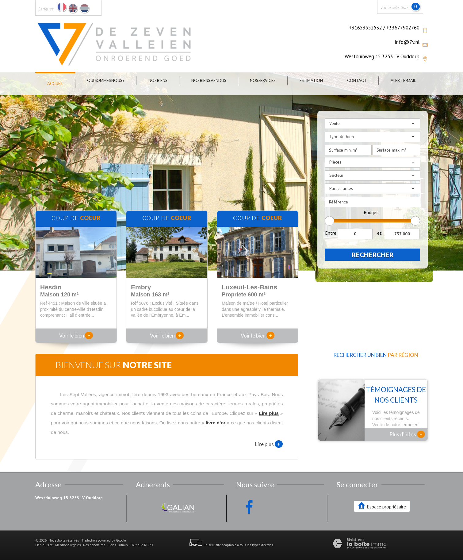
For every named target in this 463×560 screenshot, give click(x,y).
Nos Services (262, 80)
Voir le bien (76, 335)
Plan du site (44, 545)
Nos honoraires (94, 545)
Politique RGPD (141, 545)
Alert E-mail (403, 80)
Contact (357, 80)
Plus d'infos (407, 434)
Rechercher (373, 254)
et (379, 233)
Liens (112, 545)
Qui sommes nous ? (105, 80)
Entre (330, 233)
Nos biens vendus (208, 80)
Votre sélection (394, 7)
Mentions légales (68, 545)
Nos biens (157, 80)
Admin (123, 545)
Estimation (311, 80)
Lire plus (269, 444)
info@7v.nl (407, 42)
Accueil (55, 83)
